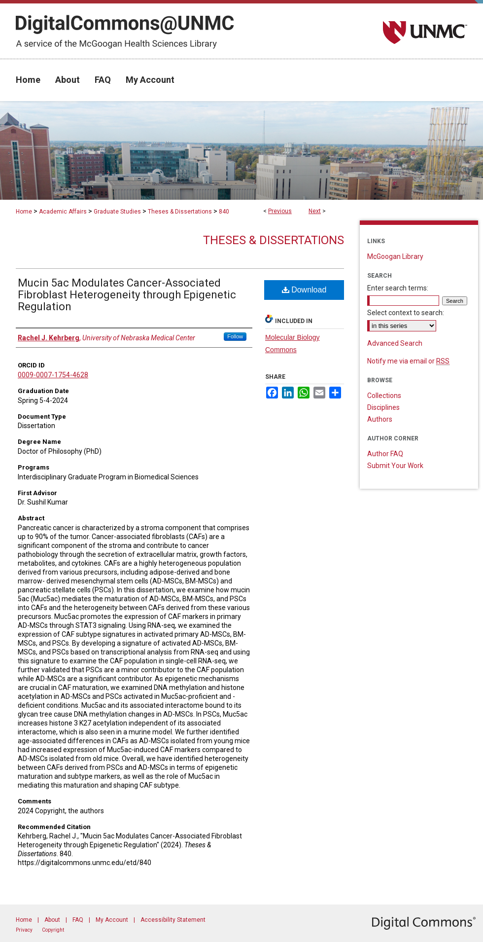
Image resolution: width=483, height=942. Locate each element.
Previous (280, 211)
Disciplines (383, 407)
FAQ (77, 919)
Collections (384, 395)
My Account (112, 919)
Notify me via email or (408, 361)
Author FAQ (385, 454)
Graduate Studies (117, 211)
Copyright (53, 930)
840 (224, 211)
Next (315, 211)
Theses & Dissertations (180, 211)
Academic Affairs (63, 211)
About (52, 919)
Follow (235, 336)
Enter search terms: (397, 288)
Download (304, 290)
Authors (379, 419)
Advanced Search (394, 343)
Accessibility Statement (173, 919)
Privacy (24, 930)
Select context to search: (405, 313)
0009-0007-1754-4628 (53, 375)
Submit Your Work (395, 466)
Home (24, 211)
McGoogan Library (395, 256)
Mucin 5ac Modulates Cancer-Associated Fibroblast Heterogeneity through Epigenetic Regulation (127, 295)
